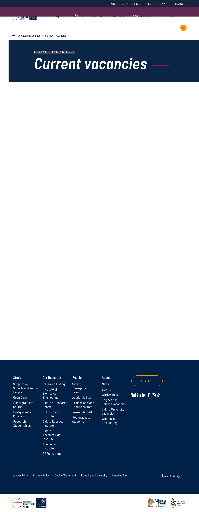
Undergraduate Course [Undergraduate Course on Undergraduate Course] (23, 405)
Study (56, 15)
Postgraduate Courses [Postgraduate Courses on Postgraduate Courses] (22, 414)
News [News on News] (105, 384)
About (117, 15)
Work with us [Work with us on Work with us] (110, 394)
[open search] (183, 28)
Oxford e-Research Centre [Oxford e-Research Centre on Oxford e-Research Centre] (55, 405)
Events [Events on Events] (106, 389)
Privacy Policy (41, 475)
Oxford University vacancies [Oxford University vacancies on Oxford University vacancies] (113, 411)
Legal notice (119, 475)
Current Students (136, 3)
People (98, 15)
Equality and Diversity (94, 475)
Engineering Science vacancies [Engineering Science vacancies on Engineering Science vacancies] (114, 402)
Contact (168, 15)
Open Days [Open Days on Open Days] (20, 397)
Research (76, 15)
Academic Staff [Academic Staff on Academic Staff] (82, 397)
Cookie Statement (65, 475)
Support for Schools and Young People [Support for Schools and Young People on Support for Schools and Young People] (25, 388)
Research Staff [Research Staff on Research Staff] (82, 412)
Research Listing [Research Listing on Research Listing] (54, 384)
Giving (112, 3)
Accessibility (20, 475)
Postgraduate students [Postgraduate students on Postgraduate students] (81, 419)
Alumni (161, 3)
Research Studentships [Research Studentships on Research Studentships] (22, 423)
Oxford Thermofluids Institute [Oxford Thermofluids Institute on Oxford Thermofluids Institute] (51, 435)
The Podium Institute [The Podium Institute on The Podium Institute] (50, 446)
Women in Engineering (110, 420)
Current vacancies (56, 35)
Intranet (178, 3)
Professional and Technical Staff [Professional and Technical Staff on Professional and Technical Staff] (83, 405)
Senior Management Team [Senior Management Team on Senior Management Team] (80, 388)
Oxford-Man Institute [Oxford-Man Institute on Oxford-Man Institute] (50, 414)
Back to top (169, 475)
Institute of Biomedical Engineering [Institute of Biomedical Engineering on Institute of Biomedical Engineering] (50, 393)
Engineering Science (29, 35)
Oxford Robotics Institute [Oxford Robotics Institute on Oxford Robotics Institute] (53, 423)
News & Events (142, 15)
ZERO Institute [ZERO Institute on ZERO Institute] (52, 453)
